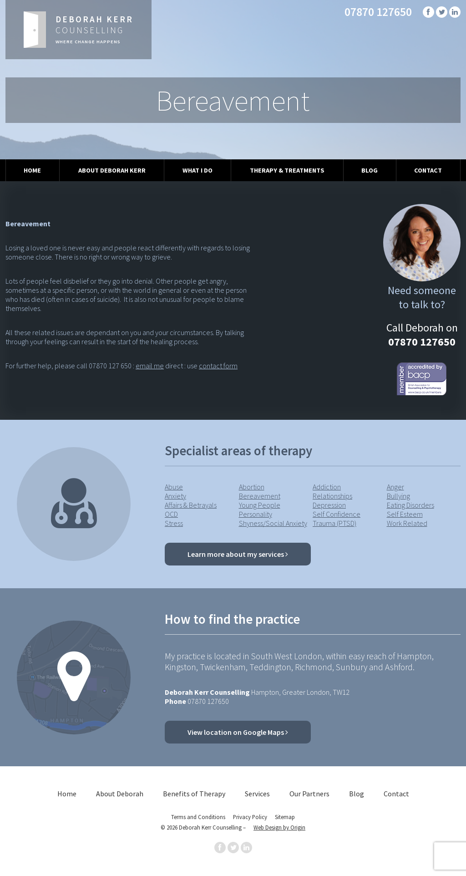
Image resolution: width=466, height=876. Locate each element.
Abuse (174, 486)
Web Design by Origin (279, 827)
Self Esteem (405, 514)
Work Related (407, 523)
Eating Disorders (410, 504)
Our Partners (309, 793)
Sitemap (285, 816)
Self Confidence (336, 514)
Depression (329, 504)
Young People (259, 504)
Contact (428, 170)
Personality (255, 514)
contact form (218, 365)
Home (32, 170)
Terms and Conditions (198, 816)
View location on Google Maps (237, 732)
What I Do (197, 170)
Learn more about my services (237, 554)
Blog (369, 170)
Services (257, 793)
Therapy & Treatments (287, 170)
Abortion (251, 486)
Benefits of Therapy (194, 793)
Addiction (327, 486)
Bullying (398, 495)
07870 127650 (378, 12)
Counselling (94, 29)
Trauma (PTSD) (334, 523)
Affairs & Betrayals (191, 504)
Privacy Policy (250, 816)
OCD (171, 514)
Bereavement (259, 495)
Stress (174, 523)
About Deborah (119, 793)
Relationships (332, 495)
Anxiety (175, 495)
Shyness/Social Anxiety (273, 523)
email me (150, 365)
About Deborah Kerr (112, 170)
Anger (395, 486)
